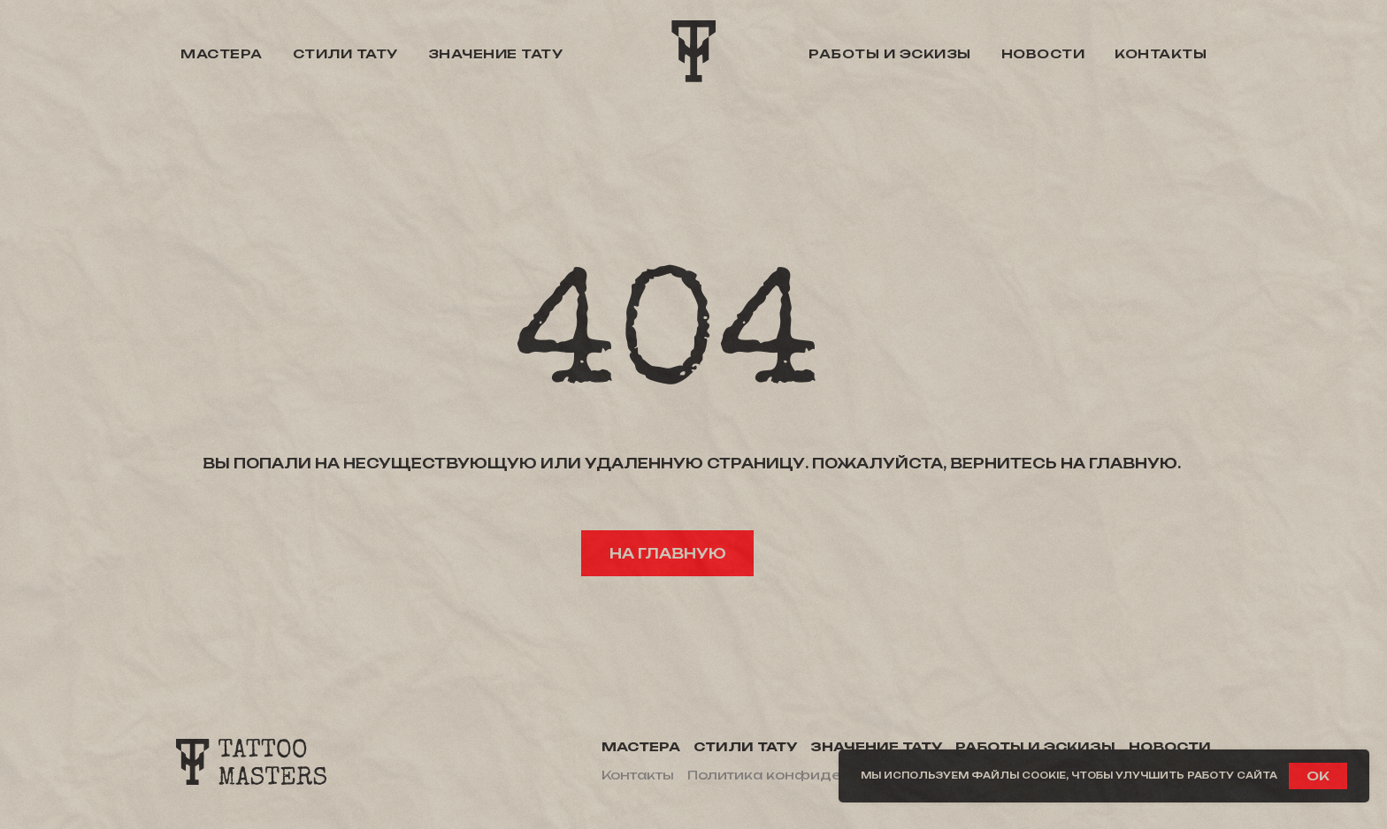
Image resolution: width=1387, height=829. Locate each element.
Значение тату (495, 53)
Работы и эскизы (889, 53)
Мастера (221, 53)
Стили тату (345, 53)
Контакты (1161, 53)
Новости (1043, 53)
